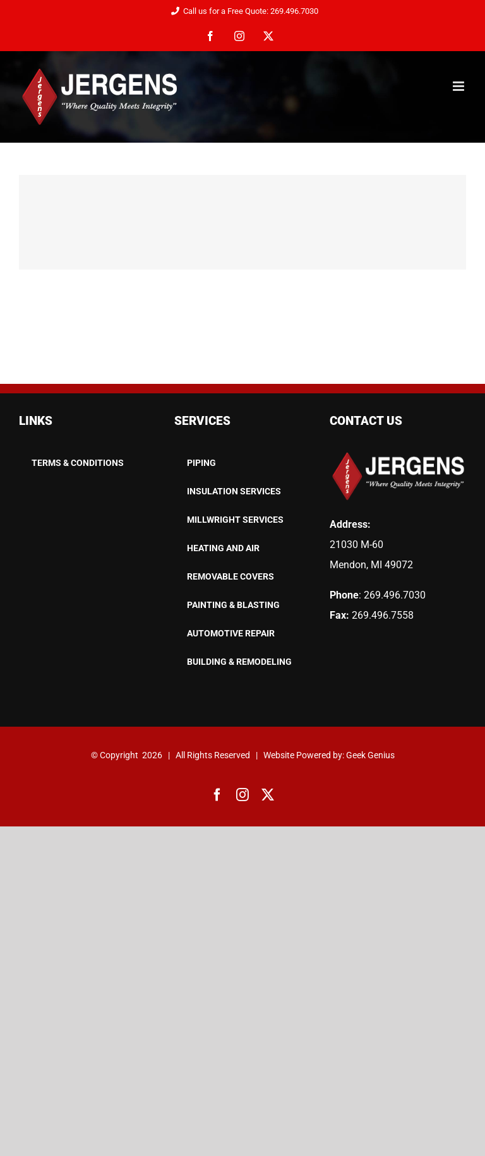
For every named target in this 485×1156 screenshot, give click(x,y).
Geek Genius (370, 755)
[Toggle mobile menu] (459, 86)
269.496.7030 (395, 595)
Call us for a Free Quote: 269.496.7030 (242, 11)
